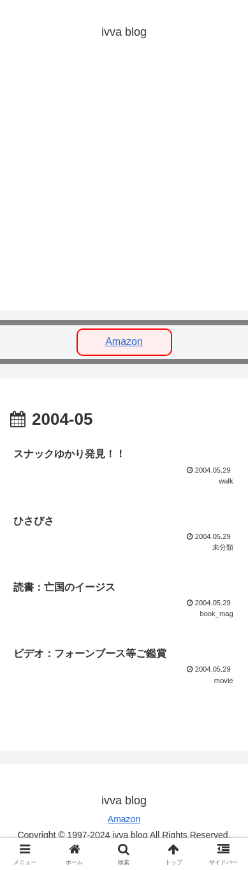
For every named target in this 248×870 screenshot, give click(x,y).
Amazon (124, 341)
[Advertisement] (124, 186)
